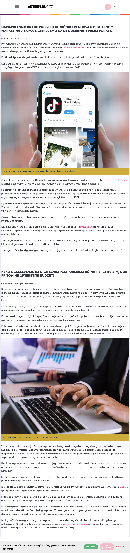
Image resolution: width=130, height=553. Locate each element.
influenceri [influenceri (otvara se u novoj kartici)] (86, 227)
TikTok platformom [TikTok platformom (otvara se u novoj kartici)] (73, 48)
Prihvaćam (91, 547)
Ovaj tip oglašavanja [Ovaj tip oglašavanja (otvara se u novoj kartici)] (115, 180)
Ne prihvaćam (107, 547)
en (114, 7)
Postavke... (120, 547)
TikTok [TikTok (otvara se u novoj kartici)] (30, 64)
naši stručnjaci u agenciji (74, 524)
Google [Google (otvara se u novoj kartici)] (123, 487)
